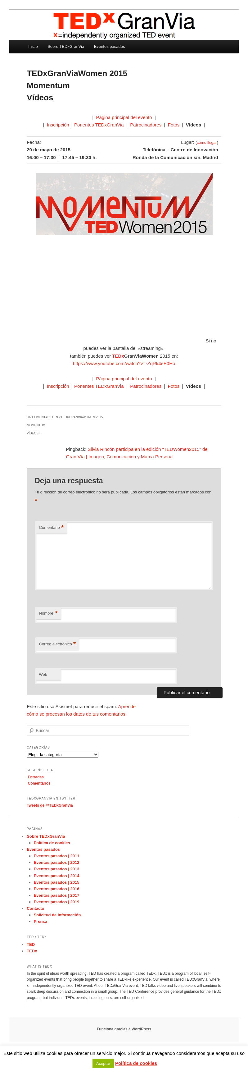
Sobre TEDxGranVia (65, 46)
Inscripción (58, 124)
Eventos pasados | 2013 (56, 869)
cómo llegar (207, 142)
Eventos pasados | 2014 (56, 875)
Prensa (40, 921)
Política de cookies (52, 843)
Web (43, 674)
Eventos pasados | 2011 (56, 856)
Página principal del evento (124, 117)
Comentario (51, 527)
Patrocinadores (145, 124)
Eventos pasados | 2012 (56, 862)
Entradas (36, 777)
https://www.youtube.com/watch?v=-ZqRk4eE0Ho (124, 363)
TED (31, 944)
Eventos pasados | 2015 (56, 882)
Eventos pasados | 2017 (56, 895)
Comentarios (39, 783)
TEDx (32, 951)
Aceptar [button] (103, 1063)
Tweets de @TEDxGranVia (50, 805)
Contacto (35, 908)
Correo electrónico (57, 644)
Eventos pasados (109, 46)
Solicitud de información (57, 915)
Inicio (33, 46)
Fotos (174, 124)
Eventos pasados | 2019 (56, 902)
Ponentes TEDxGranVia (99, 124)
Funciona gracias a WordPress (124, 1029)
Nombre (48, 613)
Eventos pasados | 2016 (56, 888)
